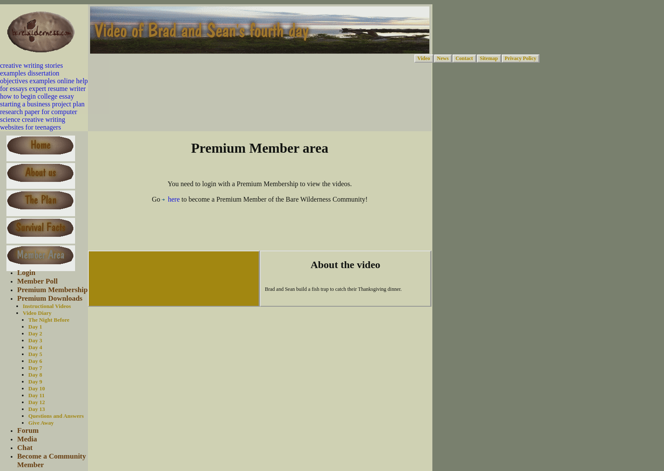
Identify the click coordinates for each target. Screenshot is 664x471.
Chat (25, 448)
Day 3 (35, 340)
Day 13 (36, 409)
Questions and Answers (56, 416)
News (443, 58)
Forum (28, 430)
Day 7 (35, 368)
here (171, 199)
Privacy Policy (521, 58)
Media (27, 439)
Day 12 (36, 402)
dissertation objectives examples (29, 77)
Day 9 (35, 381)
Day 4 (35, 347)
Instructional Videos (47, 306)
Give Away (41, 423)
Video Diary (37, 313)
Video (423, 58)
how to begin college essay (37, 96)
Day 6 (35, 361)
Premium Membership (52, 290)
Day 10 (36, 388)
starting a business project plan (42, 104)
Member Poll (37, 281)
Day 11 (36, 395)
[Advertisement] (260, 229)
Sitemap (489, 58)
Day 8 (35, 374)
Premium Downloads (49, 298)
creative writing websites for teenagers (32, 123)
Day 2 (35, 333)
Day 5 (35, 354)
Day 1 (35, 326)
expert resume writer (57, 88)
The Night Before (48, 320)
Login (26, 273)
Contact (464, 58)
